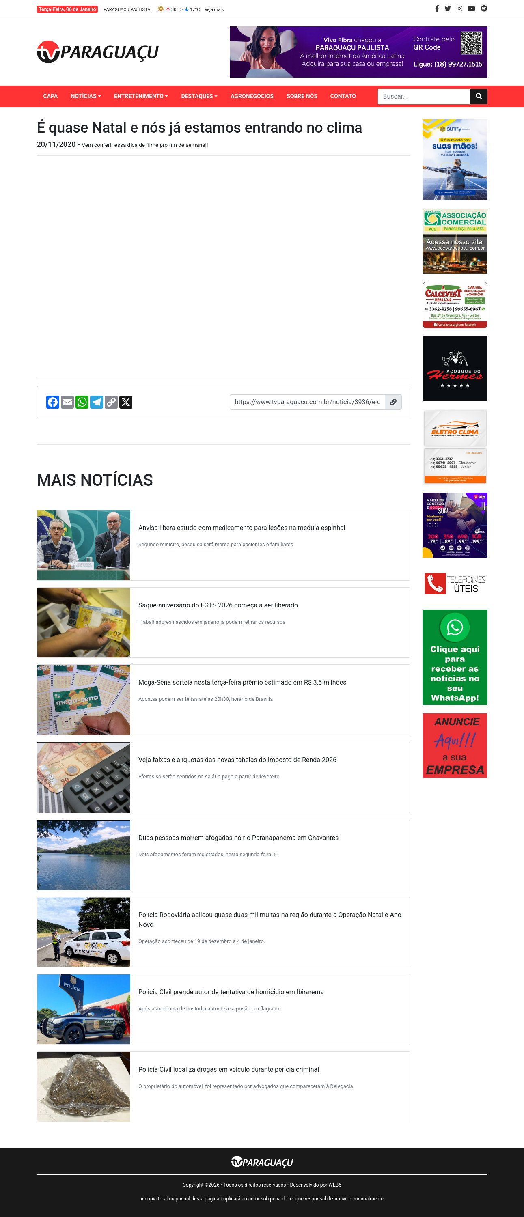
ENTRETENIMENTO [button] (139, 96)
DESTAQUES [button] (197, 96)
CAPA (50, 96)
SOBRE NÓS (302, 96)
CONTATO (343, 96)
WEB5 (334, 1185)
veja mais (214, 9)
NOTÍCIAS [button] (83, 96)
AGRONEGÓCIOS (252, 96)
